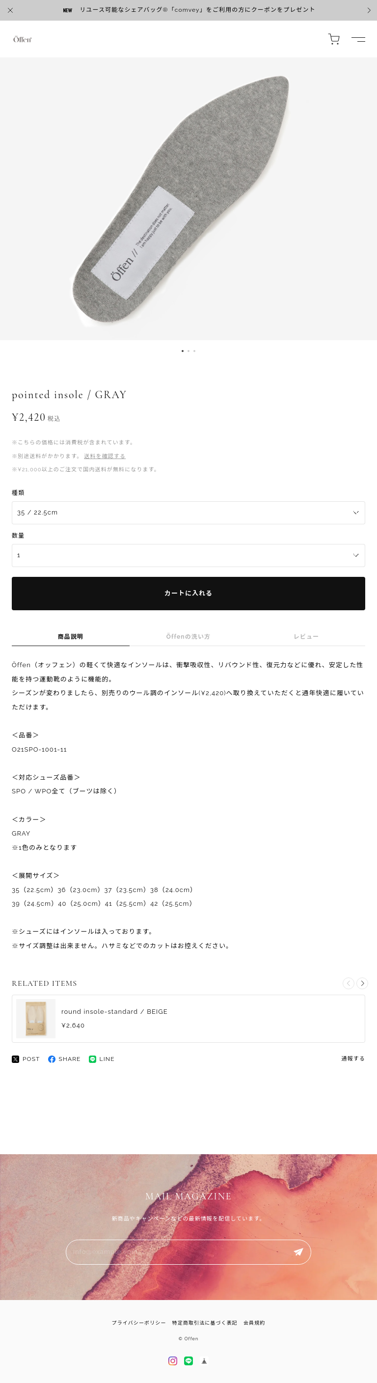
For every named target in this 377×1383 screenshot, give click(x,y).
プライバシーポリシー (139, 1323)
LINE (102, 1059)
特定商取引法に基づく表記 (205, 1323)
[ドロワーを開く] (358, 39)
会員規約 (254, 1323)
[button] (183, 351)
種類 (18, 492)
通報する (353, 1059)
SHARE (64, 1059)
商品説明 (70, 636)
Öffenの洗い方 (188, 636)
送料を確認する (105, 456)
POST (26, 1059)
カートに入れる (188, 593)
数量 (18, 535)
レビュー (306, 636)
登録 (298, 1252)
